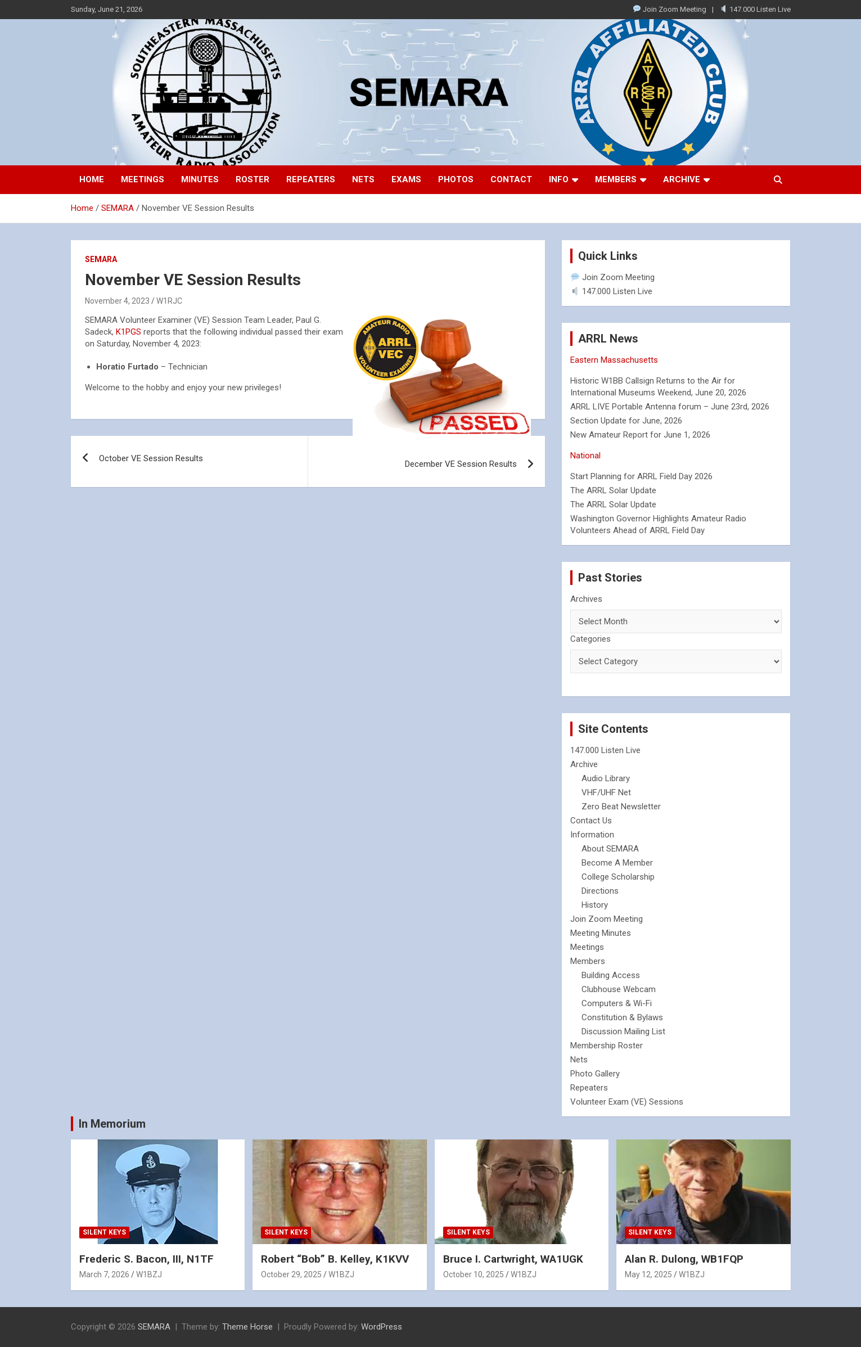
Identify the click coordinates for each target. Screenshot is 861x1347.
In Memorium (112, 1123)
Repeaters (310, 179)
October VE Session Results (151, 458)
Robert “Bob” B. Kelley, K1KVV (335, 1259)
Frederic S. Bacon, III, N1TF (146, 1259)
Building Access (610, 975)
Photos (456, 179)
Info (559, 179)
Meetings (142, 179)
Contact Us (591, 821)
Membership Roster (606, 1045)
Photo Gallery (595, 1074)
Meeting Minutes (600, 933)
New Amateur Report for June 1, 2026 (640, 435)
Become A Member (617, 863)
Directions (600, 891)
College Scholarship (618, 877)
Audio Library (605, 778)
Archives (586, 599)
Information (592, 835)
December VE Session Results (461, 464)
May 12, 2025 (648, 1274)
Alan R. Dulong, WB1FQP (684, 1259)
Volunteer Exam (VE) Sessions (626, 1102)
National (585, 455)
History (594, 905)
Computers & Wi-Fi (616, 1003)
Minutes (200, 179)
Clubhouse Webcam (618, 989)
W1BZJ (149, 1274)
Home (91, 179)
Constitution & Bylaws (622, 1017)
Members (616, 179)
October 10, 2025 (473, 1274)
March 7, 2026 (104, 1274)
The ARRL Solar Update (613, 490)
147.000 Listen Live (755, 9)
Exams (406, 179)
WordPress (381, 1327)
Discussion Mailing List (623, 1031)
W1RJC (169, 300)
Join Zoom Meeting (669, 9)
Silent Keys (104, 1232)
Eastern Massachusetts (614, 360)
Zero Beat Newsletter (621, 806)
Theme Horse (247, 1327)
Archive (681, 179)
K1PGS (128, 332)
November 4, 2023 (117, 300)
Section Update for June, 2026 (626, 421)
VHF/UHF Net (606, 792)
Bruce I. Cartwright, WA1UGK (513, 1259)
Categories (590, 639)
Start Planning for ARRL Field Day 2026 (641, 476)
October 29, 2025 (291, 1274)
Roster (252, 179)
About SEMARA (610, 849)
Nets (363, 179)
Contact (511, 179)
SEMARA (101, 259)
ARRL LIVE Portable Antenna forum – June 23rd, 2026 (669, 407)
